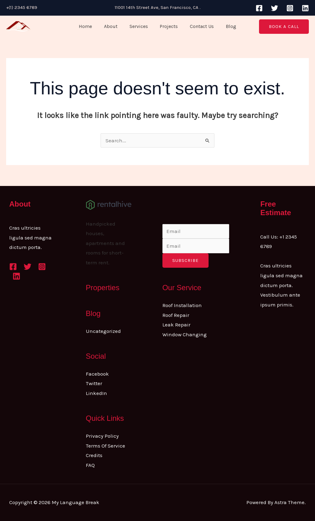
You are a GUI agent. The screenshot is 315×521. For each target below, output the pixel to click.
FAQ (90, 465)
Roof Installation (182, 305)
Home (90, 26)
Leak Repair (176, 325)
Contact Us (199, 26)
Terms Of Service (105, 446)
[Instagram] (289, 8)
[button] (284, 26)
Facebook (97, 374)
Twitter (94, 383)
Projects (168, 26)
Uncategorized (103, 331)
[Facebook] (259, 8)
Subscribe (185, 260)
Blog (226, 26)
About (114, 26)
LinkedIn (96, 393)
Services (139, 26)
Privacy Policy (102, 436)
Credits (94, 455)
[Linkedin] (305, 8)
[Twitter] (274, 8)
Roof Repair (175, 315)
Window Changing (184, 334)
